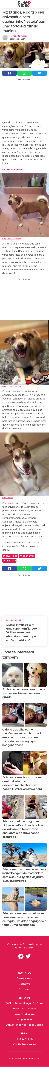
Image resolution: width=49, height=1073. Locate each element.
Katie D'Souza (7, 497)
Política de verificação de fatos (24, 1003)
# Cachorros (27, 555)
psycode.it (24, 989)
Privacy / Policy (24, 1039)
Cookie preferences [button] (24, 1044)
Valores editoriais (25, 1014)
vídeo (8, 503)
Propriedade (24, 1019)
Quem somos (25, 978)
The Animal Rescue (13, 169)
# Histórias (9, 560)
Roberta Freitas (20, 36)
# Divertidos (10, 555)
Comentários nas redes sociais (24, 1024)
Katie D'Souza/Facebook (11, 238)
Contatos (24, 983)
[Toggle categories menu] (4, 4)
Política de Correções (24, 1008)
